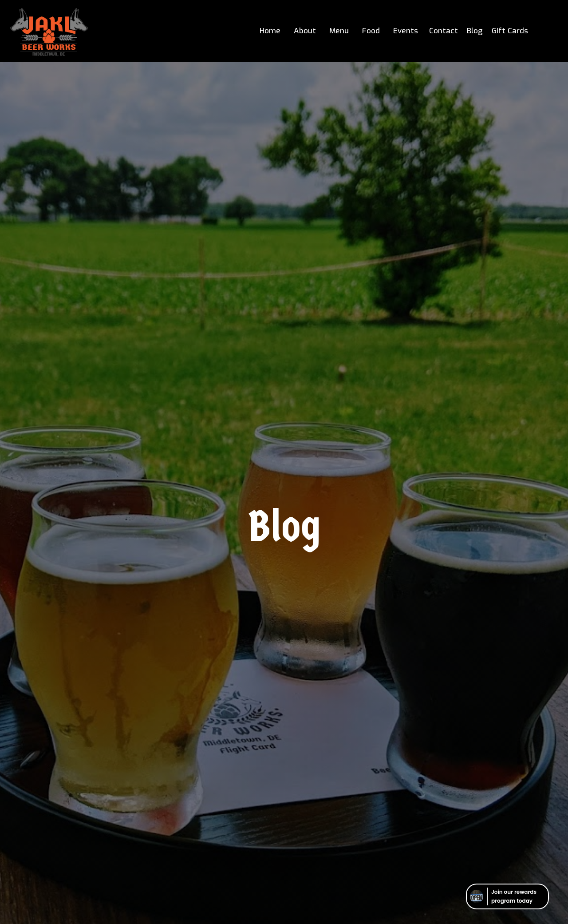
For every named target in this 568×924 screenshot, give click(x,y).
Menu (339, 31)
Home (270, 31)
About (305, 31)
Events (405, 31)
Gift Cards (510, 31)
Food (371, 31)
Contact (443, 31)
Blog (475, 31)
